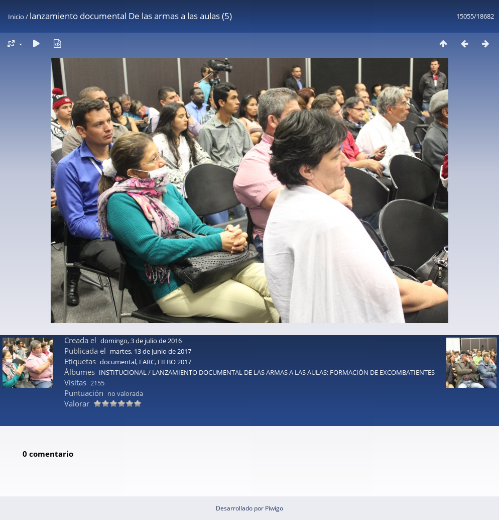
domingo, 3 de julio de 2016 (141, 340)
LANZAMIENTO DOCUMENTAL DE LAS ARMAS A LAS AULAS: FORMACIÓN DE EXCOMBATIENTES (293, 372)
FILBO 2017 (174, 361)
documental (118, 361)
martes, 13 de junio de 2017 (150, 351)
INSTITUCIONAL (123, 372)
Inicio (16, 16)
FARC (147, 361)
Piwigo (274, 508)
